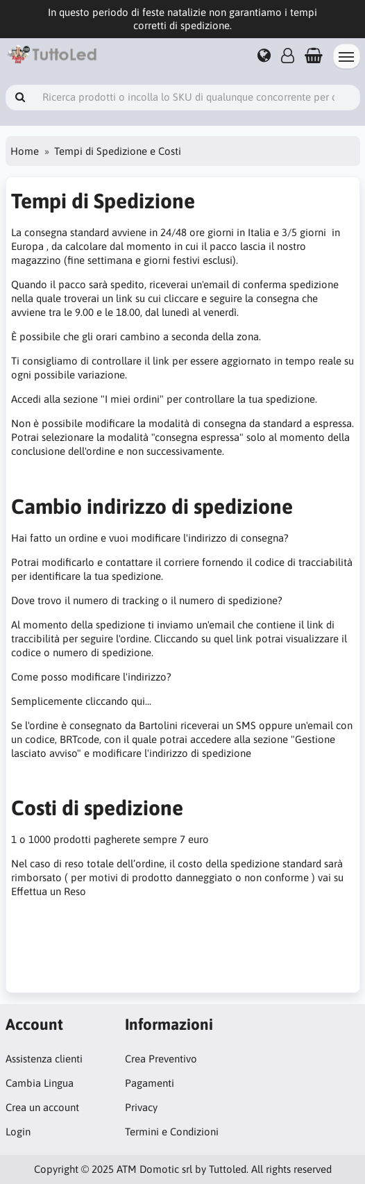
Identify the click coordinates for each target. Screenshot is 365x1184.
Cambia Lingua (40, 1083)
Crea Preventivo (161, 1059)
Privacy (141, 1107)
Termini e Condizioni (172, 1131)
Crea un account (42, 1107)
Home (24, 151)
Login (18, 1131)
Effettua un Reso (48, 891)
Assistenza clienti (44, 1059)
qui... (141, 701)
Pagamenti (149, 1083)
